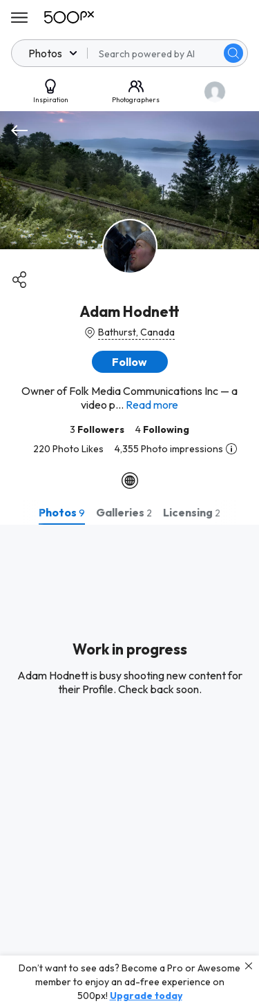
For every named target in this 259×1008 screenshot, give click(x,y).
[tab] (61, 512)
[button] (130, 362)
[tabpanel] (129, 766)
